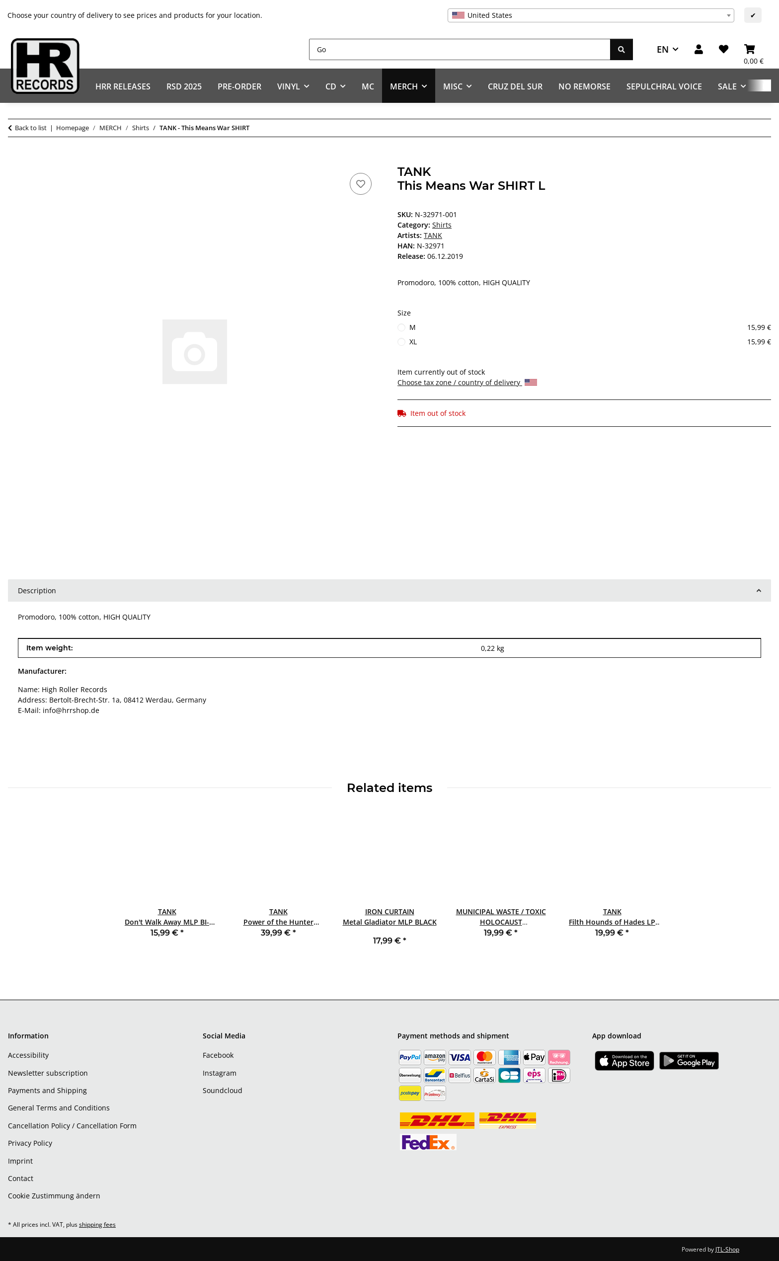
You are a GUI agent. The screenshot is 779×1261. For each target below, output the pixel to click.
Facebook (218, 1055)
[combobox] (591, 15)
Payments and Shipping (47, 1090)
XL (590, 341)
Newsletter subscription (48, 1073)
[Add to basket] (16, 159)
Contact (20, 1178)
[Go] (460, 49)
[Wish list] (723, 49)
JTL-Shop (727, 1249)
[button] (699, 49)
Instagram (219, 1073)
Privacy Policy (30, 1143)
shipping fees (97, 1224)
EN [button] (663, 49)
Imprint (20, 1161)
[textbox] (591, 15)
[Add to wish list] (361, 184)
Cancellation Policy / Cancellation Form (72, 1125)
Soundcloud (222, 1090)
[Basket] (753, 49)
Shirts (442, 225)
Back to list (31, 127)
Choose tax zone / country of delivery (467, 382)
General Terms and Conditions (59, 1107)
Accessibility (28, 1055)
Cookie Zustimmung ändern (54, 1195)
